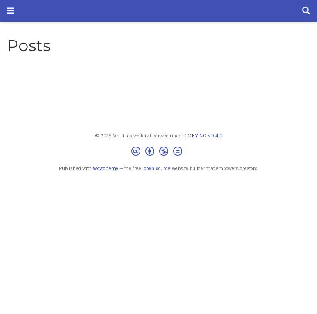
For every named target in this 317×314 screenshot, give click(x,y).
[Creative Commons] (158, 152)
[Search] (306, 11)
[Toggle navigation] (10, 11)
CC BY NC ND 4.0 (203, 136)
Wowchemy (105, 168)
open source (157, 168)
